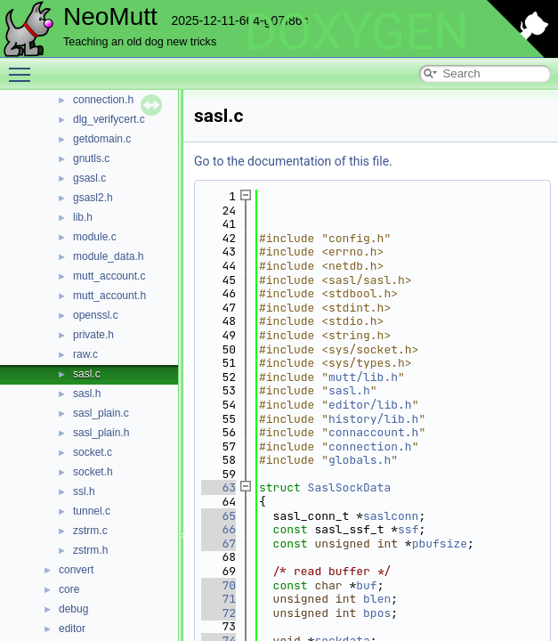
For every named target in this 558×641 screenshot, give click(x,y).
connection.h (103, 99)
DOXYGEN (356, 32)
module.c (95, 237)
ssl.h (84, 491)
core (69, 589)
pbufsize (439, 543)
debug (73, 609)
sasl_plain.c (101, 413)
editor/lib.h (370, 404)
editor (72, 628)
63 (218, 487)
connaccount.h (373, 432)
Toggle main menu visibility (24, 67)
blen (377, 598)
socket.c (92, 452)
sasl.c (87, 374)
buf (366, 585)
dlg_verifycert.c (109, 119)
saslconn (390, 515)
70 (218, 585)
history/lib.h (373, 418)
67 (218, 543)
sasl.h (87, 393)
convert (76, 570)
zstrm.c (90, 530)
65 (218, 515)
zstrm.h (90, 550)
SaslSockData (350, 487)
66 (218, 529)
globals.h (359, 459)
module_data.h (108, 256)
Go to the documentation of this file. (293, 161)
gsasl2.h (93, 197)
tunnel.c (91, 511)
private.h (93, 335)
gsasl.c (89, 178)
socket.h (93, 472)
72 (218, 613)
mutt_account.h (109, 295)
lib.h (83, 217)
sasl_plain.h (101, 432)
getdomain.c (102, 139)
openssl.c (95, 315)
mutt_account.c (109, 276)
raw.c (85, 354)
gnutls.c (91, 158)
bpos (377, 613)
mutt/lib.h (363, 377)
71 (218, 598)
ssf (408, 529)
